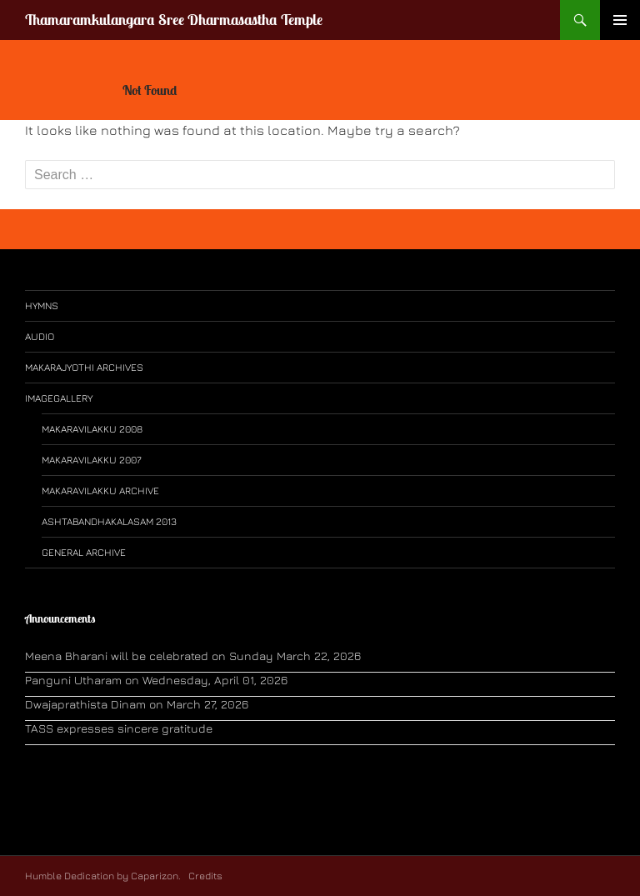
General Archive (84, 552)
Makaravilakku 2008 (92, 429)
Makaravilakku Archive (100, 490)
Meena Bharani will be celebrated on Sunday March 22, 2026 (193, 655)
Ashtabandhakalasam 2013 (109, 521)
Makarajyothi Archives (84, 367)
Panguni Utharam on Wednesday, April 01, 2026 (156, 680)
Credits (204, 875)
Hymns (41, 305)
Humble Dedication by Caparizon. (103, 875)
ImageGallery (58, 398)
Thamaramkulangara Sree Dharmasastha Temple (173, 19)
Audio (39, 336)
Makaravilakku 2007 (92, 459)
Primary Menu (620, 20)
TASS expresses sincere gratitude (118, 728)
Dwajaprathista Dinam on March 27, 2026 (136, 704)
